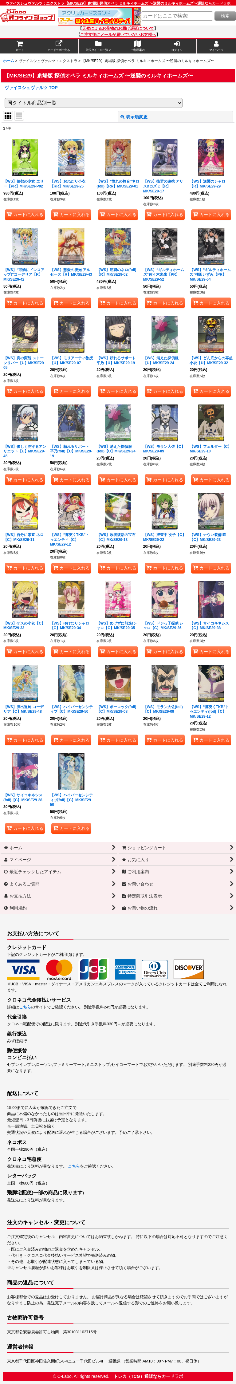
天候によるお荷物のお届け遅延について (118, 28)
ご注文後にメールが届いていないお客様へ (118, 35)
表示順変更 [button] (134, 116)
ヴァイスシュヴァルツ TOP (31, 87)
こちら (25, 1007)
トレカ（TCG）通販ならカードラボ (148, 1376)
